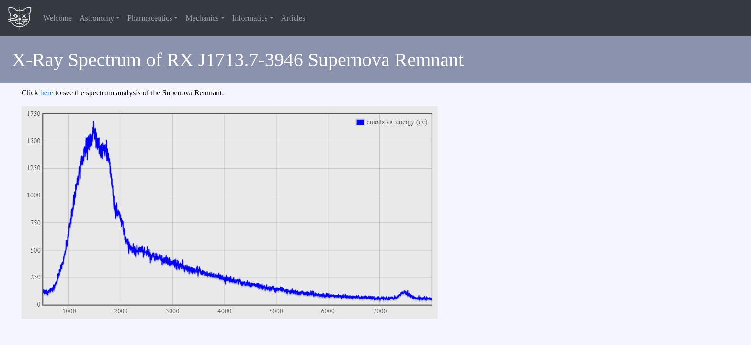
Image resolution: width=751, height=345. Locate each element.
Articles (293, 18)
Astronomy (97, 18)
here (47, 93)
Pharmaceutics (149, 18)
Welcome (57, 18)
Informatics (250, 18)
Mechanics (201, 18)
